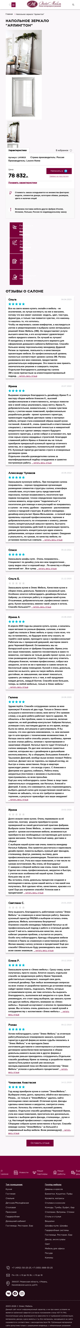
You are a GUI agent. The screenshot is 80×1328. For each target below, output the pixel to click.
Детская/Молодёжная (17, 1203)
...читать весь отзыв (27, 376)
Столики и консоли (55, 1203)
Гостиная (10, 1194)
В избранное (64, 150)
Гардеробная (13, 1217)
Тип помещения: (14, 1185)
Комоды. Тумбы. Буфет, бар (59, 1207)
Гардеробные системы (57, 1230)
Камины (49, 1258)
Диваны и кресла (54, 1189)
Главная (9, 14)
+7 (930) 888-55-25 (40, 1268)
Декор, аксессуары (55, 1239)
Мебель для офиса (54, 1248)
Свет (47, 1244)
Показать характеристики (22, 182)
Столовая (11, 1207)
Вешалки (49, 1221)
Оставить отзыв (40, 1143)
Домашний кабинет (16, 1221)
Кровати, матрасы (54, 1198)
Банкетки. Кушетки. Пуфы (58, 1194)
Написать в (59, 171)
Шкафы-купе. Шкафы (56, 1226)
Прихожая (11, 1212)
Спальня (10, 1198)
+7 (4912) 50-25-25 (21, 1268)
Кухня (9, 1189)
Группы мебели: (53, 1185)
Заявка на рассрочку (59, 176)
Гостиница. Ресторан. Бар (19, 1226)
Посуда (49, 1253)
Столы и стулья (53, 1217)
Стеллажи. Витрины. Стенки (59, 1212)
